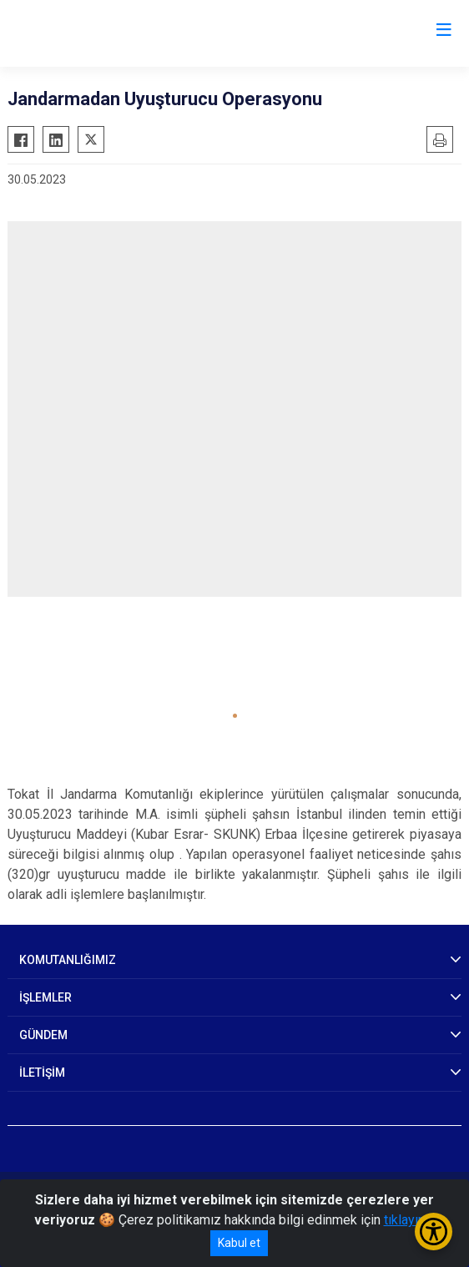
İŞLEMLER (45, 997)
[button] (235, 716)
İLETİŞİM (42, 1072)
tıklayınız (410, 1220)
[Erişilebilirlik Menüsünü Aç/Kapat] (433, 1231)
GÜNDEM (43, 1035)
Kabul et (239, 1242)
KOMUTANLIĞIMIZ (67, 960)
